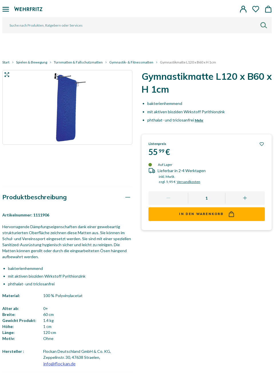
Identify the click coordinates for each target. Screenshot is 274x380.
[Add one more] (245, 198)
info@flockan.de (59, 363)
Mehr (199, 120)
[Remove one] (168, 198)
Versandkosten (188, 182)
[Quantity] (206, 198)
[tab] (67, 197)
